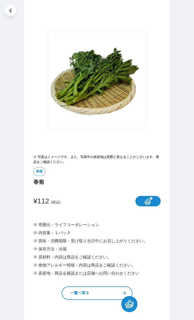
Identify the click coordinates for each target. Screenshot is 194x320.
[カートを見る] (129, 304)
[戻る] (10, 10)
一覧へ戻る (98, 293)
